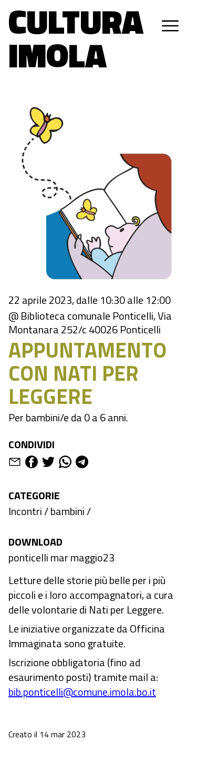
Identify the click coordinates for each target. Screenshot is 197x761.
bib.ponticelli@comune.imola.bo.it (82, 692)
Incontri (25, 511)
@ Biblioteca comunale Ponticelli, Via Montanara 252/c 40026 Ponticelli (90, 323)
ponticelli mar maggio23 (61, 557)
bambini (67, 511)
